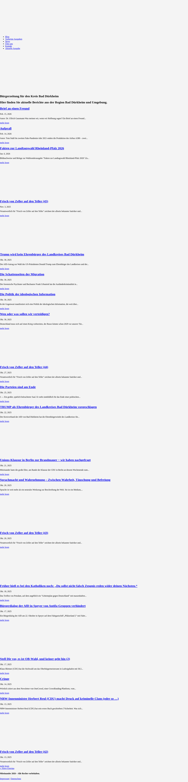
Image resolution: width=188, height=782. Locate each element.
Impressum (4, 779)
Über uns (9, 44)
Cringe (4, 678)
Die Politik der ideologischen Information (27, 294)
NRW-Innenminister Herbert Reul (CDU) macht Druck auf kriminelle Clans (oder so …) (59, 698)
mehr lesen (4, 123)
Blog (7, 37)
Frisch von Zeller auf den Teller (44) (24, 367)
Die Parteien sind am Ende (18, 387)
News (7, 41)
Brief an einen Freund (15, 108)
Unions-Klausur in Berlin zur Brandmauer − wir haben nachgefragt (45, 460)
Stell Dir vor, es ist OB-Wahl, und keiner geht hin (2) (35, 659)
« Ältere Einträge (7, 768)
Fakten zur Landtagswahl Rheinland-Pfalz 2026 (32, 148)
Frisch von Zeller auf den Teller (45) (24, 201)
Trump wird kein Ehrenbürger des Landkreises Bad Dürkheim (42, 254)
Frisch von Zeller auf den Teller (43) (24, 532)
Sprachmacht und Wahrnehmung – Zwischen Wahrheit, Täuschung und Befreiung (55, 479)
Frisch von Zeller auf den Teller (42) (24, 751)
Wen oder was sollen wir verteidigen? (25, 314)
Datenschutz (16, 779)
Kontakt (8, 46)
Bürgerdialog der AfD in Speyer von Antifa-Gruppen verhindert (43, 605)
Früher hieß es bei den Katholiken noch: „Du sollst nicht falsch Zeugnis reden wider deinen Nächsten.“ (68, 586)
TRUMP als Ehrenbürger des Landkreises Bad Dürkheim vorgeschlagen (48, 407)
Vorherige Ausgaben (13, 39)
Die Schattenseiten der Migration (22, 274)
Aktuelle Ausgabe (12, 48)
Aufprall (5, 128)
